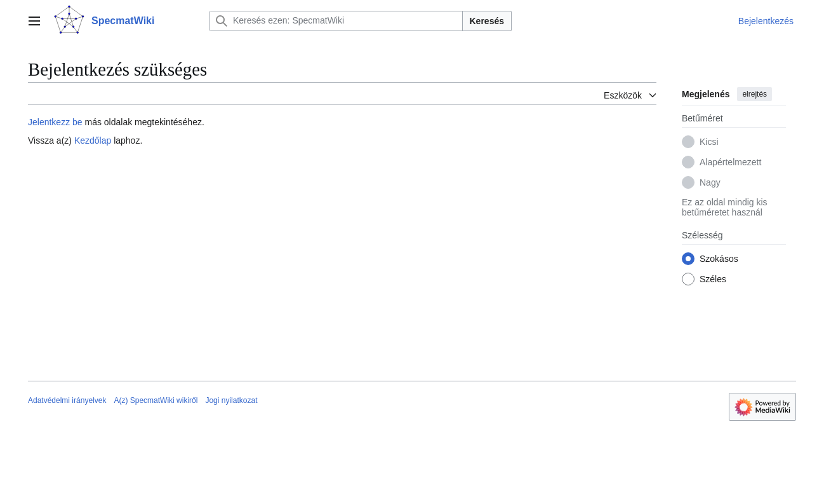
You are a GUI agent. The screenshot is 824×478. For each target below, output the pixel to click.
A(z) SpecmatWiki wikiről (155, 400)
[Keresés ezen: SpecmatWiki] (336, 21)
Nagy (710, 182)
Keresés (487, 21)
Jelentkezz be (55, 122)
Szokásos (719, 259)
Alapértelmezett (730, 162)
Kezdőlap (92, 140)
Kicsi (709, 142)
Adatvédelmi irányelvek (67, 400)
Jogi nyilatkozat (231, 400)
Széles (713, 279)
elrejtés (754, 94)
